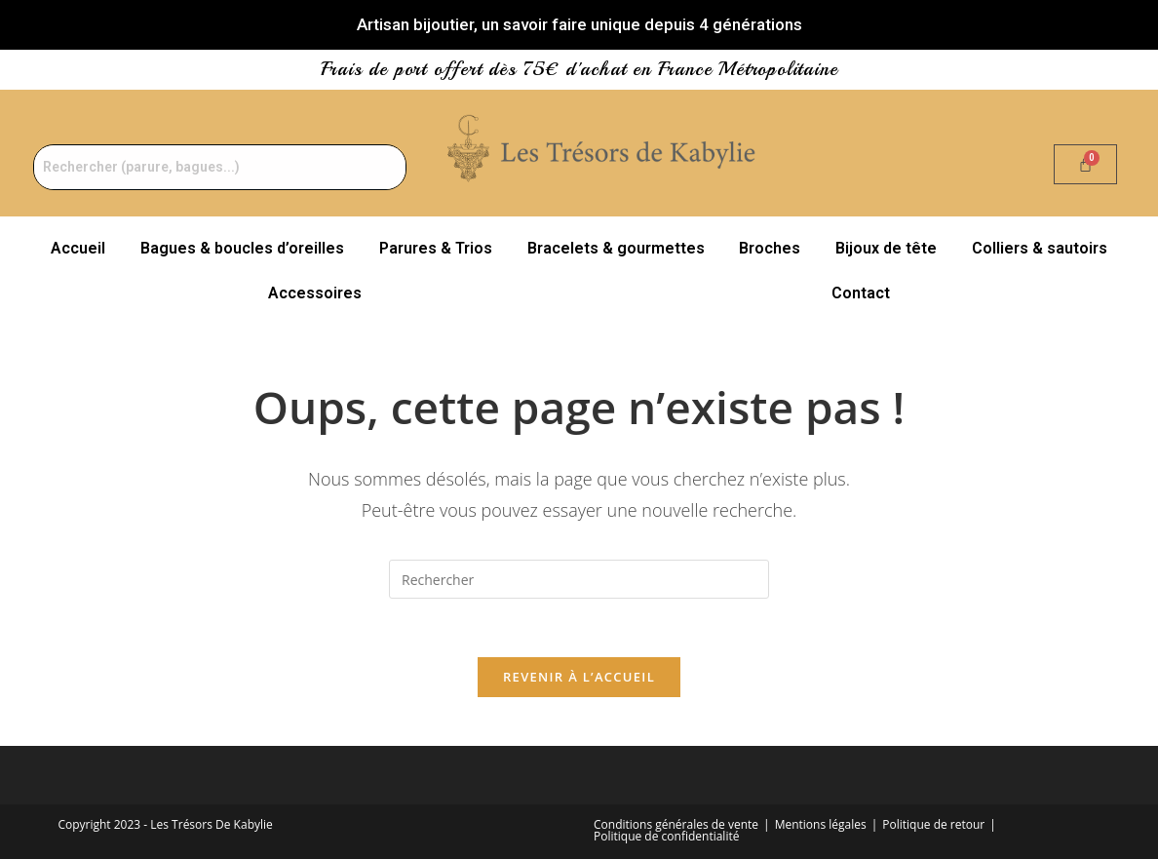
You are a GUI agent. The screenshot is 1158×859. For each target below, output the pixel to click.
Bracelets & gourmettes (616, 248)
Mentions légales (821, 824)
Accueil (78, 248)
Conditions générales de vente (676, 824)
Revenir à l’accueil (579, 676)
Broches (769, 248)
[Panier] (1085, 164)
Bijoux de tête (886, 248)
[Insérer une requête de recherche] (579, 579)
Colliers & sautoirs (1039, 248)
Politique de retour (933, 824)
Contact (860, 293)
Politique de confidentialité (666, 836)
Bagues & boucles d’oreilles (242, 248)
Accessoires (315, 293)
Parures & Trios (435, 248)
